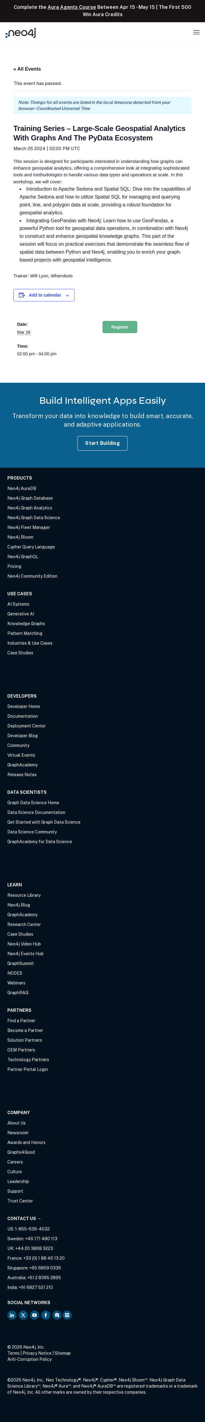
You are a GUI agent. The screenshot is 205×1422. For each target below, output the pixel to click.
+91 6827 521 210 (36, 1287)
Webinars (16, 982)
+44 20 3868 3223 (34, 1248)
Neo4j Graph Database (30, 498)
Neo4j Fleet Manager (28, 527)
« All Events (27, 69)
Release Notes (22, 774)
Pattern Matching (24, 633)
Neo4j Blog (18, 905)
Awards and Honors (26, 1142)
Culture (14, 1171)
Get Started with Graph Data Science (44, 822)
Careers (15, 1162)
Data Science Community (32, 831)
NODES (14, 973)
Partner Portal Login (27, 1069)
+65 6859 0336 (45, 1267)
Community (18, 745)
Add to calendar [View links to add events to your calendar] (45, 295)
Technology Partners (28, 1059)
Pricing (14, 566)
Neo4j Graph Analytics (29, 507)
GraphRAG (17, 992)
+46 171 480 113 (41, 1238)
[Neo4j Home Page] (21, 32)
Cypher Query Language (31, 546)
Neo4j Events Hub (25, 953)
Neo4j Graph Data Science (33, 517)
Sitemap (63, 1353)
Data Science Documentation (36, 812)
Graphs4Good (21, 1152)
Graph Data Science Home (33, 802)
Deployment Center (26, 725)
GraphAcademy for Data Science (39, 841)
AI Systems (18, 604)
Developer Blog (22, 735)
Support (15, 1191)
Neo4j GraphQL (22, 556)
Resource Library (24, 895)
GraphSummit (20, 963)
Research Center (24, 924)
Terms (13, 1353)
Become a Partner (25, 1030)
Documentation (22, 716)
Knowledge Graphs (26, 623)
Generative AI (20, 613)
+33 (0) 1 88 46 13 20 (44, 1258)
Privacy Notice (37, 1353)
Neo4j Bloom (20, 537)
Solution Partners (24, 1040)
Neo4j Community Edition (32, 576)
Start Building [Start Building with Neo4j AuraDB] (102, 443)
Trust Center (20, 1200)
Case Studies (20, 652)
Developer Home (23, 706)
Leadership (18, 1181)
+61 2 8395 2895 (44, 1277)
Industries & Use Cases (29, 643)
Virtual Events (21, 755)
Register (119, 327)
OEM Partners (21, 1049)
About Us (16, 1123)
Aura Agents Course (72, 7)
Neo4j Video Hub (24, 944)
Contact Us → (24, 1218)
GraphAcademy (22, 764)
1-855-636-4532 (32, 1229)
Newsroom (17, 1132)
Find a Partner (21, 1020)
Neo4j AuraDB (21, 488)
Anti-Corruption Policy (29, 1359)
